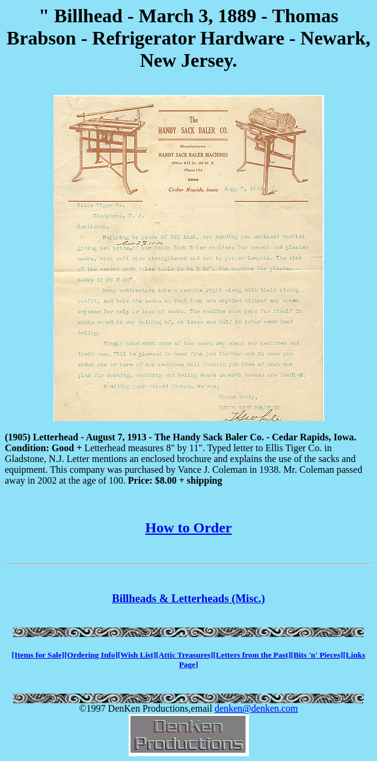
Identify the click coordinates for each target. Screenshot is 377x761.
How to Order (189, 527)
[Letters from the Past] (252, 654)
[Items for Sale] (38, 654)
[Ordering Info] (91, 654)
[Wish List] (137, 654)
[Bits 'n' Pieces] (317, 654)
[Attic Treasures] (184, 654)
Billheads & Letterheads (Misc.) (188, 598)
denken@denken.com (256, 708)
